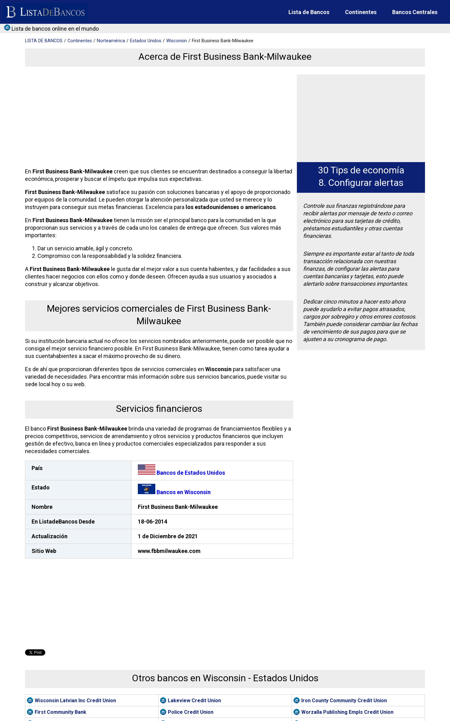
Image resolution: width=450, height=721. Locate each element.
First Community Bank (60, 712)
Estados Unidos (145, 40)
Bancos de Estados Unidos (181, 472)
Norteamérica (111, 40)
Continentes (361, 12)
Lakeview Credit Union (194, 700)
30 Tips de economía (361, 170)
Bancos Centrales (415, 12)
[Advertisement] (157, 118)
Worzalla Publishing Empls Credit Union (347, 712)
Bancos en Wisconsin (174, 492)
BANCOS (43, 40)
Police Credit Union (190, 712)
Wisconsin (176, 40)
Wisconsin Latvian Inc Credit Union (75, 700)
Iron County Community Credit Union (344, 700)
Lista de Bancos (308, 12)
